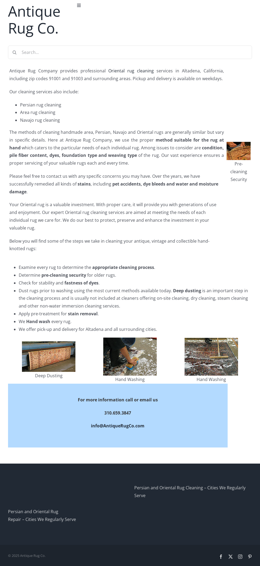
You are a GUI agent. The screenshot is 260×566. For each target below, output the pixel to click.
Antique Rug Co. (34, 19)
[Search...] (130, 52)
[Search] (14, 52)
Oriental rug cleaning (131, 71)
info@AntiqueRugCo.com (117, 426)
